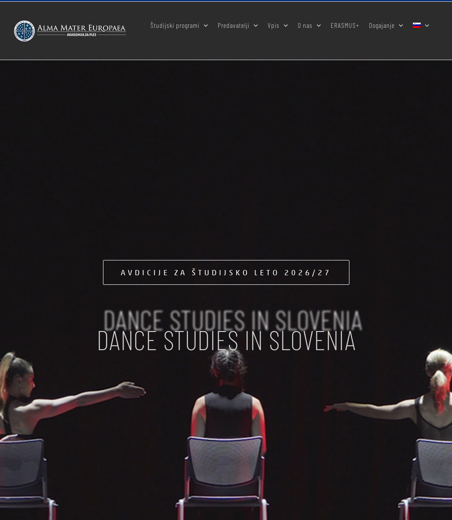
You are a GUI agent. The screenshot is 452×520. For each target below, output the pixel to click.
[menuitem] (421, 24)
